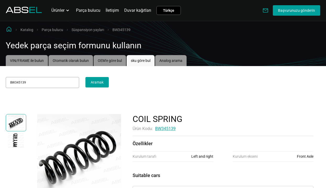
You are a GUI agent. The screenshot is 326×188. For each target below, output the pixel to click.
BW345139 (165, 128)
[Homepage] (24, 11)
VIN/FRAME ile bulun (27, 60)
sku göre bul (140, 60)
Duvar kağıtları (137, 10)
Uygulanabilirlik (147, 181)
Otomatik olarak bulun (71, 60)
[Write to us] (265, 10)
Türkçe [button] (168, 10)
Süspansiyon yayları (88, 30)
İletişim (112, 10)
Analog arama (170, 60)
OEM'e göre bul (110, 60)
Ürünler (61, 10)
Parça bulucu (88, 10)
